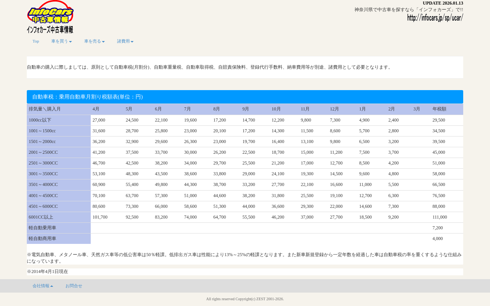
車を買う (61, 41)
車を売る (94, 41)
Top (36, 41)
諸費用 (125, 41)
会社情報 (43, 285)
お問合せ (73, 285)
